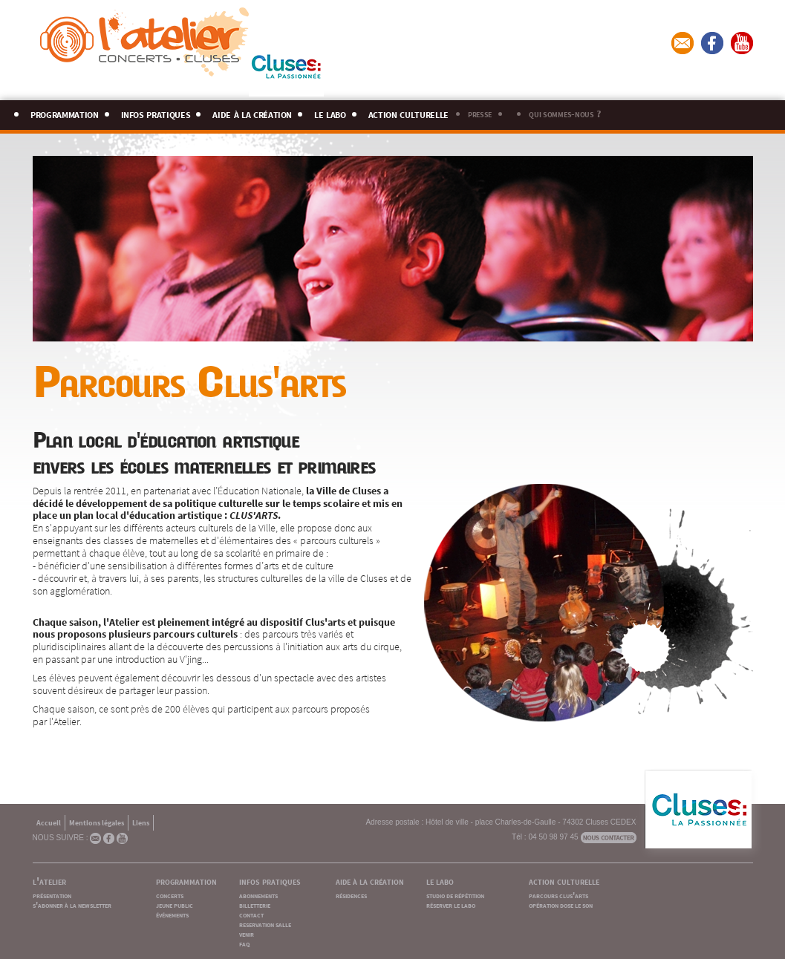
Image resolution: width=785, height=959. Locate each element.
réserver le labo (450, 904)
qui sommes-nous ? (564, 113)
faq (244, 943)
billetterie (254, 904)
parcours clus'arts (558, 895)
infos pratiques (156, 112)
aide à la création (252, 112)
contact (251, 914)
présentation (52, 895)
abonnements (258, 895)
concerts (169, 895)
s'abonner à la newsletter (72, 904)
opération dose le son (561, 904)
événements (172, 914)
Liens (140, 822)
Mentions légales (96, 822)
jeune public (174, 904)
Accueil (48, 822)
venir (246, 933)
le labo (330, 112)
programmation (64, 112)
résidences (351, 895)
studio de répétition (455, 895)
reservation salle (265, 924)
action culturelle (408, 112)
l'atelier (49, 880)
